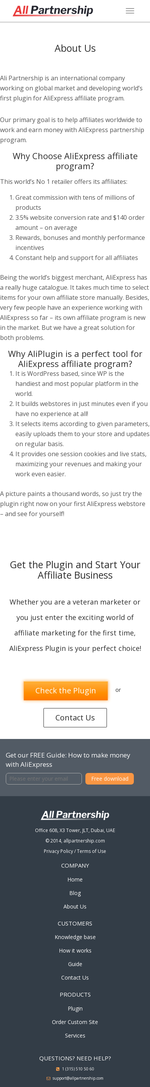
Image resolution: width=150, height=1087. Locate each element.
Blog (75, 893)
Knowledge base (75, 937)
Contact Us (75, 717)
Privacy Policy (58, 851)
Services (75, 1035)
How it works (75, 950)
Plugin (75, 1008)
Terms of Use (91, 851)
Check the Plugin (65, 690)
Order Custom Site (75, 1022)
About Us (75, 906)
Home (75, 879)
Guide (75, 964)
